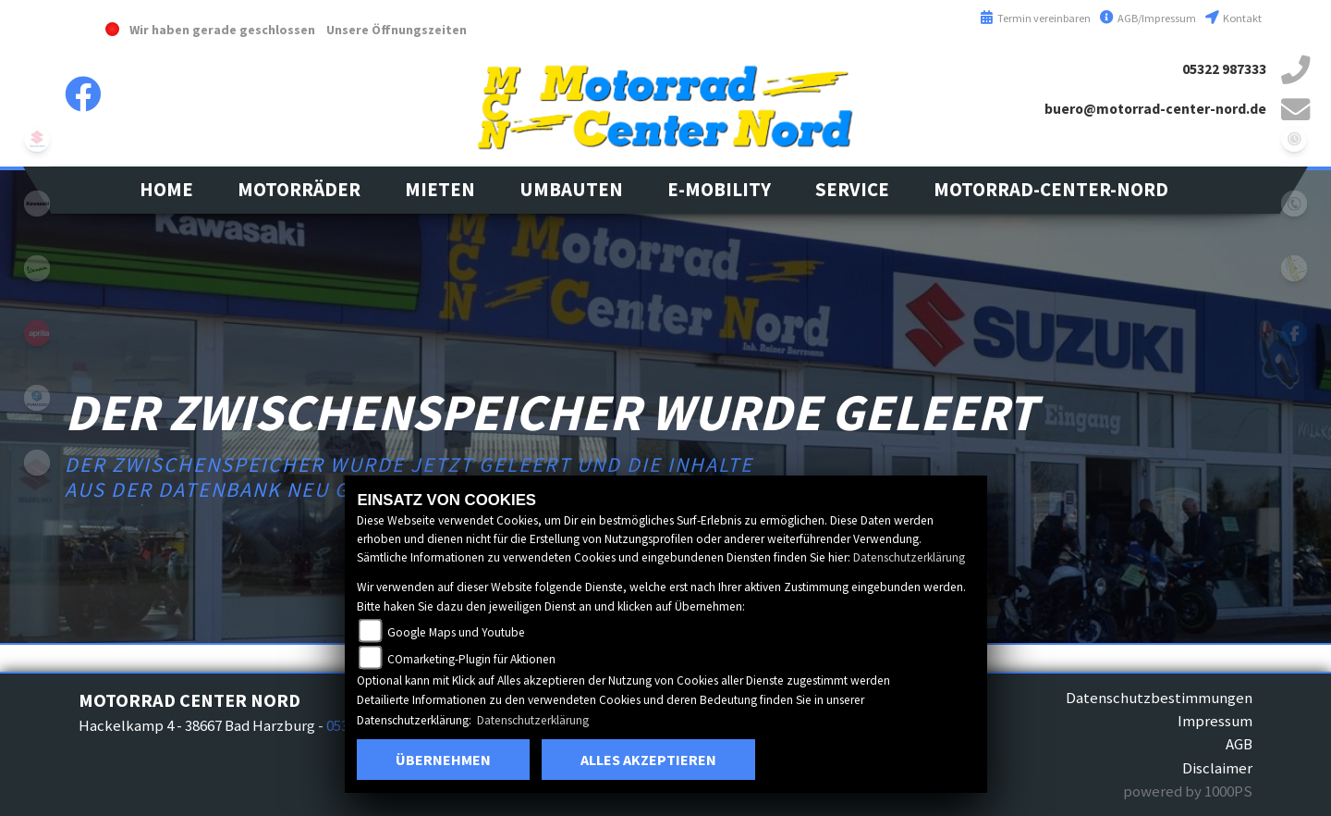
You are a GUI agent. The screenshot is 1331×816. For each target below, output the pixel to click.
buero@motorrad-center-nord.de (1155, 108)
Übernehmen (443, 759)
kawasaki (37, 203)
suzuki (37, 139)
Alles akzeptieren (648, 759)
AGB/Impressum (1148, 18)
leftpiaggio (37, 398)
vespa (37, 268)
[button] (299, 190)
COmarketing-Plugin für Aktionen (471, 659)
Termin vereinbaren (1035, 18)
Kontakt (1233, 18)
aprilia (37, 333)
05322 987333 (1224, 69)
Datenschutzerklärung (909, 557)
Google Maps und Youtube (456, 632)
